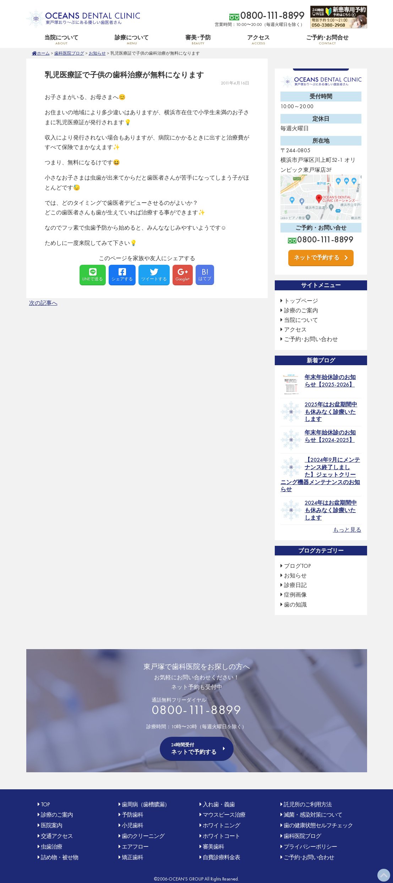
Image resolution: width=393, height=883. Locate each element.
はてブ (204, 273)
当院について (61, 39)
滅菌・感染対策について (313, 814)
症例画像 (295, 594)
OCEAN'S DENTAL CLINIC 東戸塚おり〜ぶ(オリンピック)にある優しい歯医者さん (83, 19)
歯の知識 (295, 604)
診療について (131, 39)
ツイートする (154, 275)
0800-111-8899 (272, 15)
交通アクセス (57, 836)
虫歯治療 (51, 846)
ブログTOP (297, 566)
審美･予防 (198, 39)
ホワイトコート (221, 836)
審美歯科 (213, 846)
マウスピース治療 (224, 814)
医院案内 (51, 825)
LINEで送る (92, 275)
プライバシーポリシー (310, 846)
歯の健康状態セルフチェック (318, 825)
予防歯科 (132, 814)
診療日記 (295, 585)
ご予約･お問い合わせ (311, 339)
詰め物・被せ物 (59, 857)
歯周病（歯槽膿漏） (146, 804)
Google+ (182, 275)
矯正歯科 (132, 857)
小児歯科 (132, 825)
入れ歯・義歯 (219, 804)
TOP (45, 804)
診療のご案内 (301, 310)
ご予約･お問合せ (327, 39)
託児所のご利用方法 (308, 804)
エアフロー (135, 846)
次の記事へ (43, 303)
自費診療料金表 (221, 857)
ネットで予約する (316, 257)
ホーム (43, 53)
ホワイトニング (221, 825)
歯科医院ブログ (69, 53)
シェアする (122, 275)
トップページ (301, 301)
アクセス (258, 39)
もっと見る (347, 529)
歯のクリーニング (143, 836)
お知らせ (97, 53)
